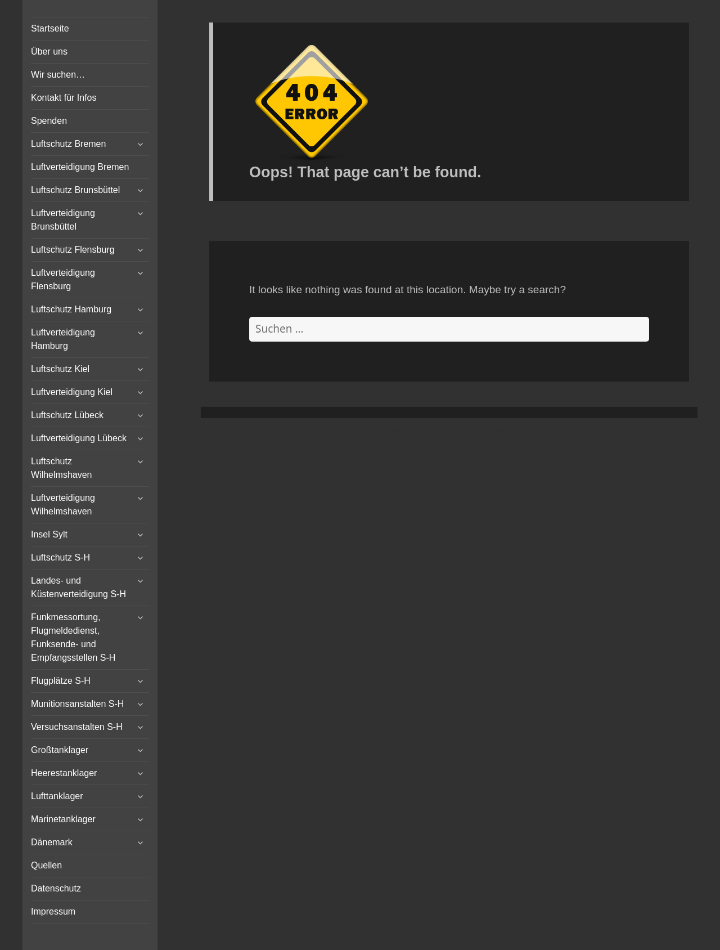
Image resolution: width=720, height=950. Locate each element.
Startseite (50, 28)
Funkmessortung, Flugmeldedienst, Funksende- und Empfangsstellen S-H (73, 637)
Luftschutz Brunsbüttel (75, 190)
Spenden (49, 121)
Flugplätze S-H (61, 680)
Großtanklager (59, 750)
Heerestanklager (64, 773)
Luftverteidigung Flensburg (63, 279)
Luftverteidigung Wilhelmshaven (63, 504)
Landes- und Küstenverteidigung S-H (78, 587)
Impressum (53, 911)
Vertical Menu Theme (471, 429)
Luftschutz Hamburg (71, 309)
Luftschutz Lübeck (67, 415)
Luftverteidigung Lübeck (79, 438)
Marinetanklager (63, 819)
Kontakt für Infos (64, 97)
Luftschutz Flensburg (73, 249)
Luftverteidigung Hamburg (63, 339)
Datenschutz (56, 888)
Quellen (46, 865)
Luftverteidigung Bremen (80, 167)
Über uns (49, 51)
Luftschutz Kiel (60, 369)
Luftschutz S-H (60, 557)
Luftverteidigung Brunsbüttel (63, 219)
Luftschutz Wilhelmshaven (61, 468)
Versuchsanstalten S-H (77, 727)
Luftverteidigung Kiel (71, 392)
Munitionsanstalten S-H (77, 704)
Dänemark (52, 842)
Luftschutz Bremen (68, 144)
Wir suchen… (58, 74)
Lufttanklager (57, 796)
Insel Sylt (49, 534)
